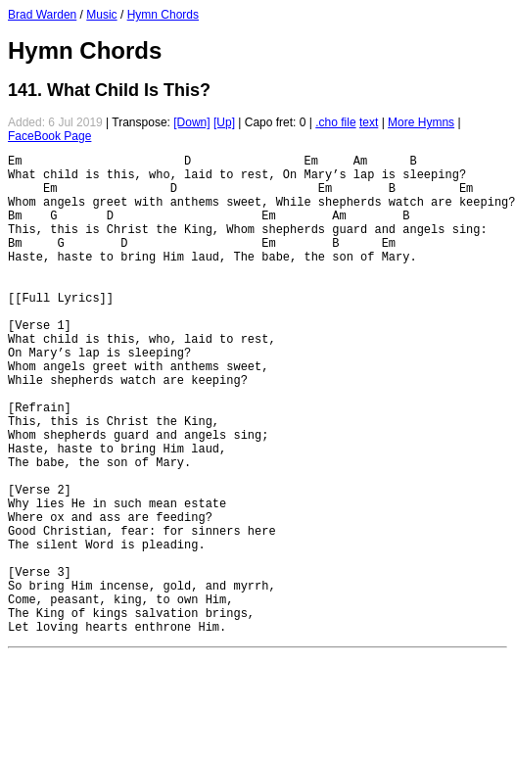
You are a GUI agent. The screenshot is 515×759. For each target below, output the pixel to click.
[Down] (191, 122)
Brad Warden (42, 15)
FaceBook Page (49, 136)
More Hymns (421, 122)
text (368, 122)
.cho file (335, 122)
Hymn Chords (163, 15)
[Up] (224, 122)
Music (101, 15)
